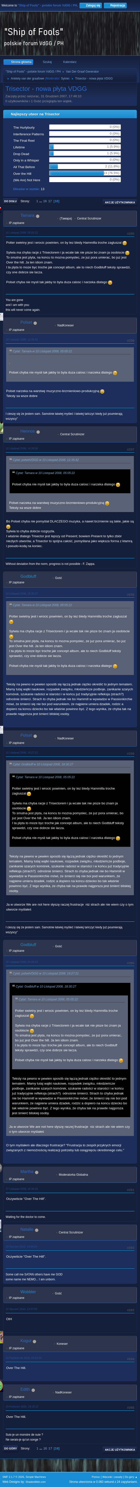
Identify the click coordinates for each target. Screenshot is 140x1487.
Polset (26, 322)
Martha (26, 1171)
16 (45, 201)
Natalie (26, 1229)
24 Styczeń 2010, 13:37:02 (21, 1309)
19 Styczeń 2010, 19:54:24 (21, 1246)
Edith (25, 1389)
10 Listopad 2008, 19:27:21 (22, 752)
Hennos (27, 431)
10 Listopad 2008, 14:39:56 (22, 448)
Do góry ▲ (131, 1476)
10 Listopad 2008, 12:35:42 (22, 339)
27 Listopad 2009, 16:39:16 (22, 1188)
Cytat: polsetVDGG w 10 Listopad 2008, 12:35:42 (46, 460)
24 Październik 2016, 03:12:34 (24, 1357)
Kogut (25, 1340)
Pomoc (96, 1476)
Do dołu (10, 201)
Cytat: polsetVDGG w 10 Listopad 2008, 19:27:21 (46, 973)
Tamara (27, 215)
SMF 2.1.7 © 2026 (13, 1476)
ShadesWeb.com (36, 1481)
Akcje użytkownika (120, 202)
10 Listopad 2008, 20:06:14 (22, 961)
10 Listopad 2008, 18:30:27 (22, 593)
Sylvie (65, 78)
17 (50, 201)
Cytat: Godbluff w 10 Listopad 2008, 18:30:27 (43, 764)
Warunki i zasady (112, 1476)
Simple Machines (36, 1476)
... (41, 201)
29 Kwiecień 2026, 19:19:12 (22, 1406)
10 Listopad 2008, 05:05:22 (22, 232)
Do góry (10, 1448)
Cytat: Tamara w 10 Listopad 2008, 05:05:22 (42, 351)
